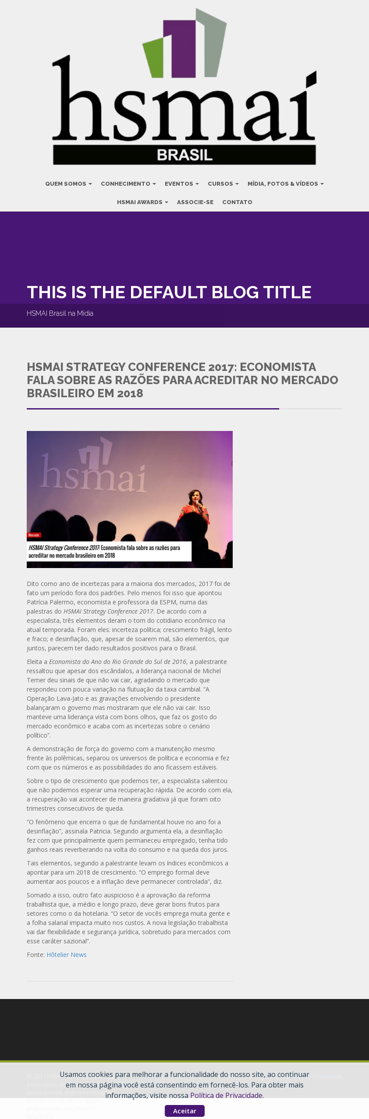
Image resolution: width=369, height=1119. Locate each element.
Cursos (223, 181)
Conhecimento (128, 181)
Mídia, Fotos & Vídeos (286, 181)
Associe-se (195, 200)
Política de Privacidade (226, 1095)
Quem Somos (68, 181)
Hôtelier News (66, 953)
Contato (237, 200)
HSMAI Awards (142, 200)
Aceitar (184, 1110)
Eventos (182, 181)
